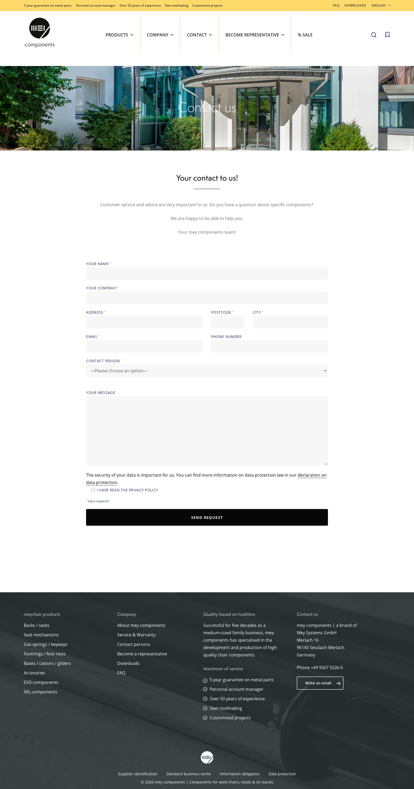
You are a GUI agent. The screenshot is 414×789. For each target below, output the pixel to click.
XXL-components (40, 692)
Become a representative (142, 654)
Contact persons (133, 644)
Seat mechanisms (41, 635)
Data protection (282, 773)
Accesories (34, 673)
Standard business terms (188, 773)
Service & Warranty (136, 635)
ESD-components (41, 682)
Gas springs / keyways (45, 644)
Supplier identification (137, 773)
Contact (200, 34)
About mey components (141, 625)
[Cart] (387, 35)
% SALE (305, 35)
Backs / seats (36, 625)
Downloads (128, 663)
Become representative (255, 34)
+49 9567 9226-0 (327, 667)
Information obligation (240, 773)
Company (160, 34)
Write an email (323, 683)
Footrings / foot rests (45, 654)
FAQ (121, 673)
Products (120, 34)
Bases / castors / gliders (47, 663)
